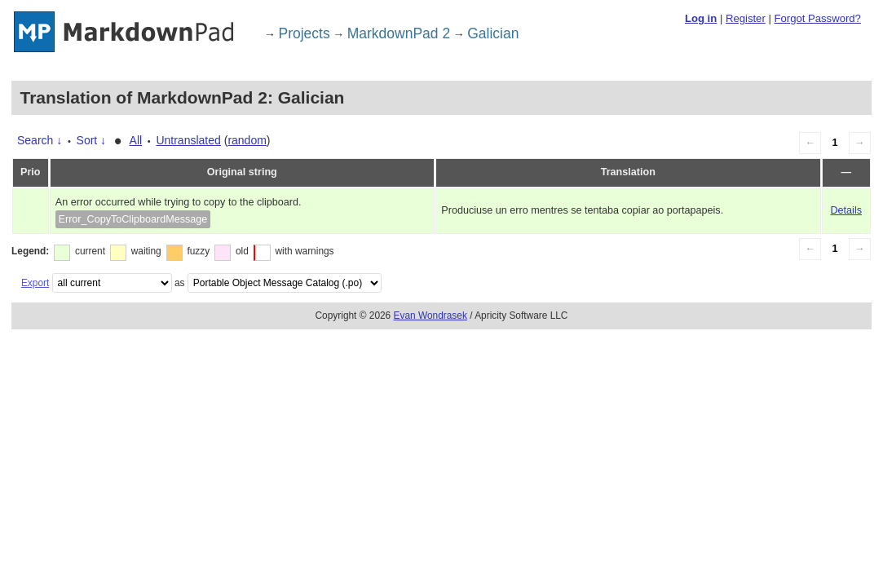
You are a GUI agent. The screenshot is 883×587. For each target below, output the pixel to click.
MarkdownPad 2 (398, 33)
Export (35, 283)
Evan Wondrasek (430, 315)
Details (847, 210)
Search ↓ (39, 140)
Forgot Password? (817, 18)
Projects (304, 33)
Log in (701, 18)
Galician (493, 33)
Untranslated (188, 140)
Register (746, 18)
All (136, 140)
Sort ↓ (92, 140)
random (246, 140)
